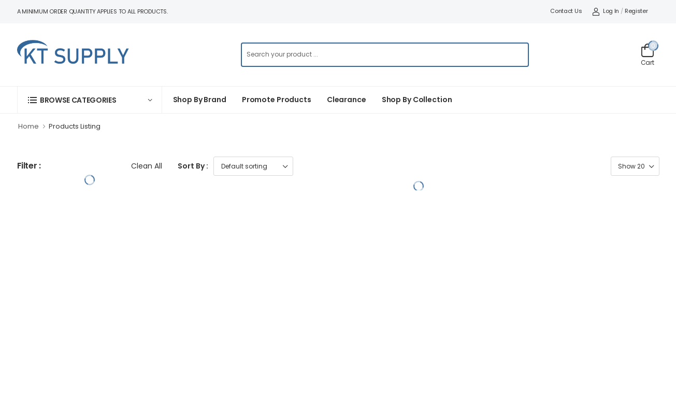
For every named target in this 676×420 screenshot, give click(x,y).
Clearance (346, 99)
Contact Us (566, 11)
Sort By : (193, 166)
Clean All (146, 166)
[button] (89, 100)
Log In (605, 11)
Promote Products (276, 99)
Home (28, 126)
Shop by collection (417, 99)
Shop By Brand (199, 99)
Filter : (29, 166)
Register (636, 11)
